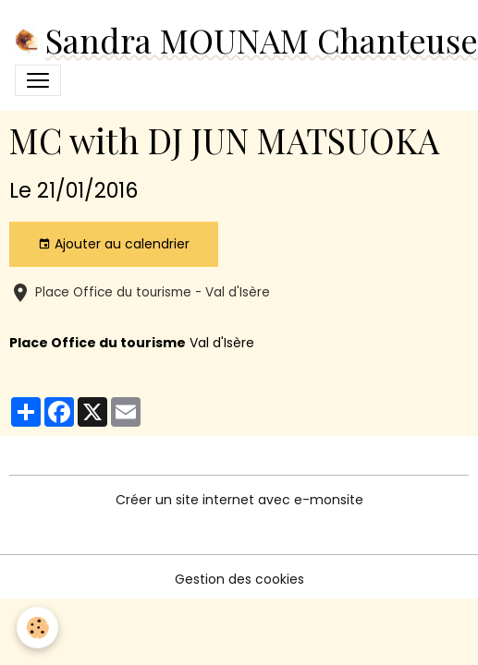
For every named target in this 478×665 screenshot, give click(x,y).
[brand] (235, 40)
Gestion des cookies (239, 579)
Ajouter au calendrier (114, 244)
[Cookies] (37, 627)
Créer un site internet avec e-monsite (239, 499)
